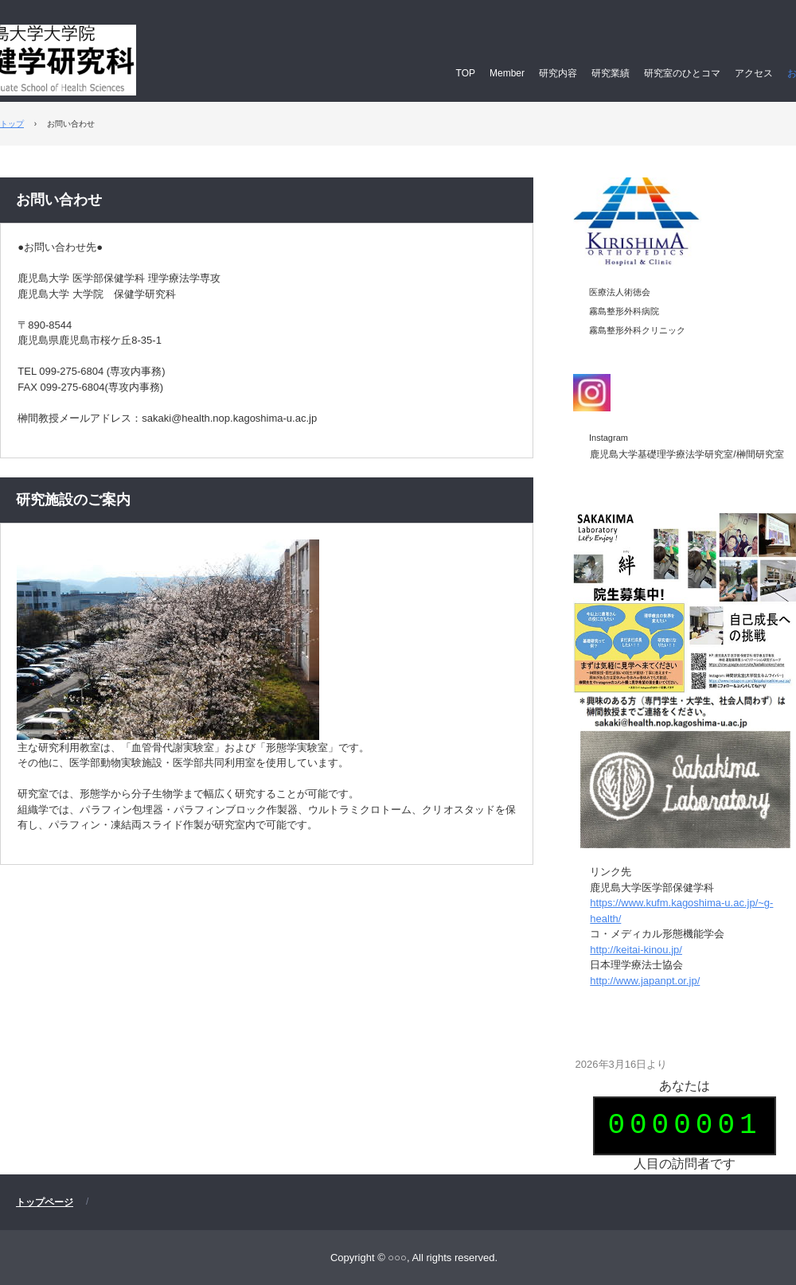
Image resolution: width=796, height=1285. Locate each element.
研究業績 (610, 73)
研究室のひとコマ (682, 73)
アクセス (754, 73)
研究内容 (558, 73)
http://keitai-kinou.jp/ (636, 950)
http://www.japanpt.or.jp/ (645, 981)
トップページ (44, 1202)
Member (507, 73)
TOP (465, 73)
